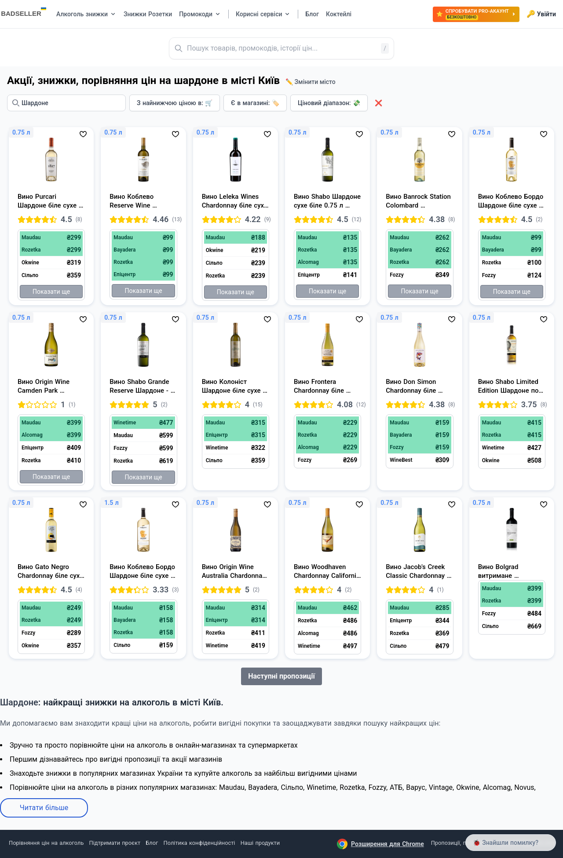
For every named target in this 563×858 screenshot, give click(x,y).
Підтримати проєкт (114, 843)
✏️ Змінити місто (310, 81)
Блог (152, 843)
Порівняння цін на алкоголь (46, 843)
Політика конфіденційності (199, 843)
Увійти (541, 14)
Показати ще (51, 291)
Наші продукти (260, 843)
